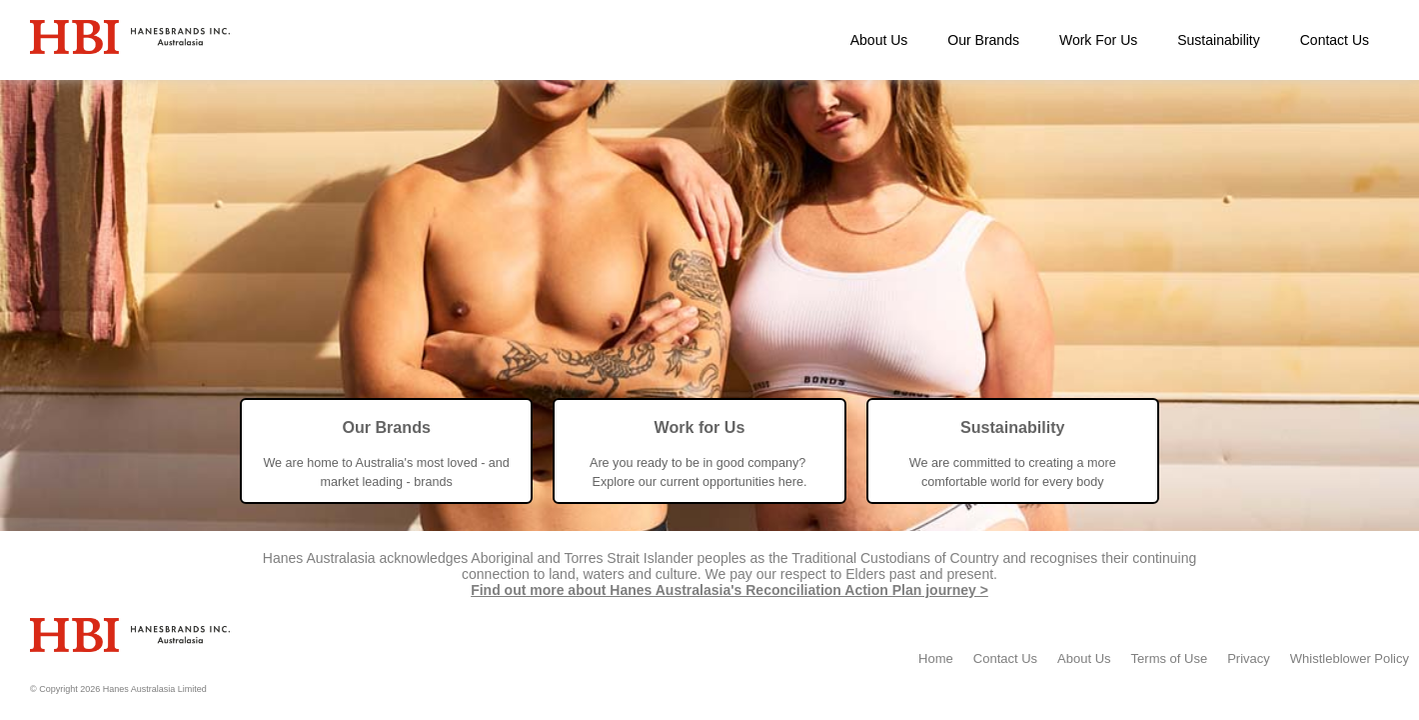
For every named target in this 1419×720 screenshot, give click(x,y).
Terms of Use (1169, 658)
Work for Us (699, 427)
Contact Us (1334, 40)
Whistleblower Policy (1349, 658)
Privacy (1248, 658)
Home (935, 658)
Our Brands (983, 40)
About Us (879, 40)
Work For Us (1098, 40)
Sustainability (1218, 40)
